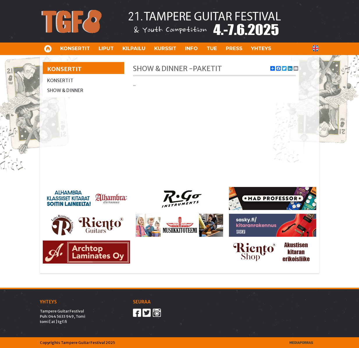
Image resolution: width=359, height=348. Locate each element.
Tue (212, 48)
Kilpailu (133, 48)
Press (234, 48)
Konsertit (75, 48)
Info (191, 48)
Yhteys (261, 48)
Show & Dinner (65, 90)
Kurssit (165, 48)
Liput (106, 48)
